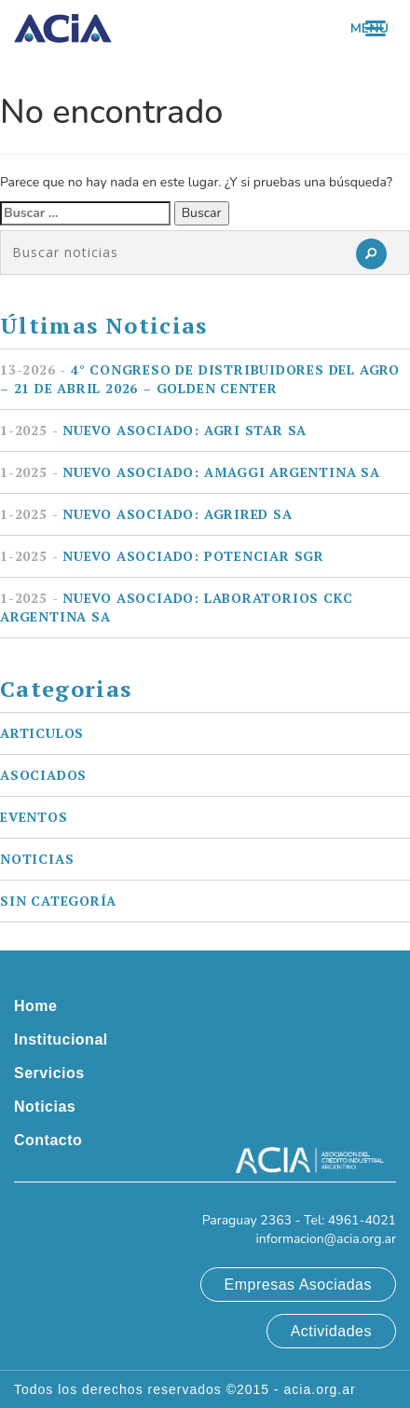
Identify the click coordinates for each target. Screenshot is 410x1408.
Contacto (48, 1140)
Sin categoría (58, 900)
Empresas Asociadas (298, 1284)
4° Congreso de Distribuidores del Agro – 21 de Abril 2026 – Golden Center (200, 379)
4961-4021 (362, 1220)
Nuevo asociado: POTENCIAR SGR (162, 556)
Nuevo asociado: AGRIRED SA (146, 514)
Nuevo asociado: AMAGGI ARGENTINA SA (190, 472)
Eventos (34, 817)
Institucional (61, 1039)
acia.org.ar (320, 1389)
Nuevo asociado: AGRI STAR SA (153, 430)
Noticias (37, 859)
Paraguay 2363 (247, 1220)
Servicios (49, 1073)
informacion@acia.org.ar (325, 1239)
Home (35, 1006)
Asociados (43, 775)
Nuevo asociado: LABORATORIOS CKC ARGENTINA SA (176, 607)
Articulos (42, 733)
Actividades (331, 1331)
